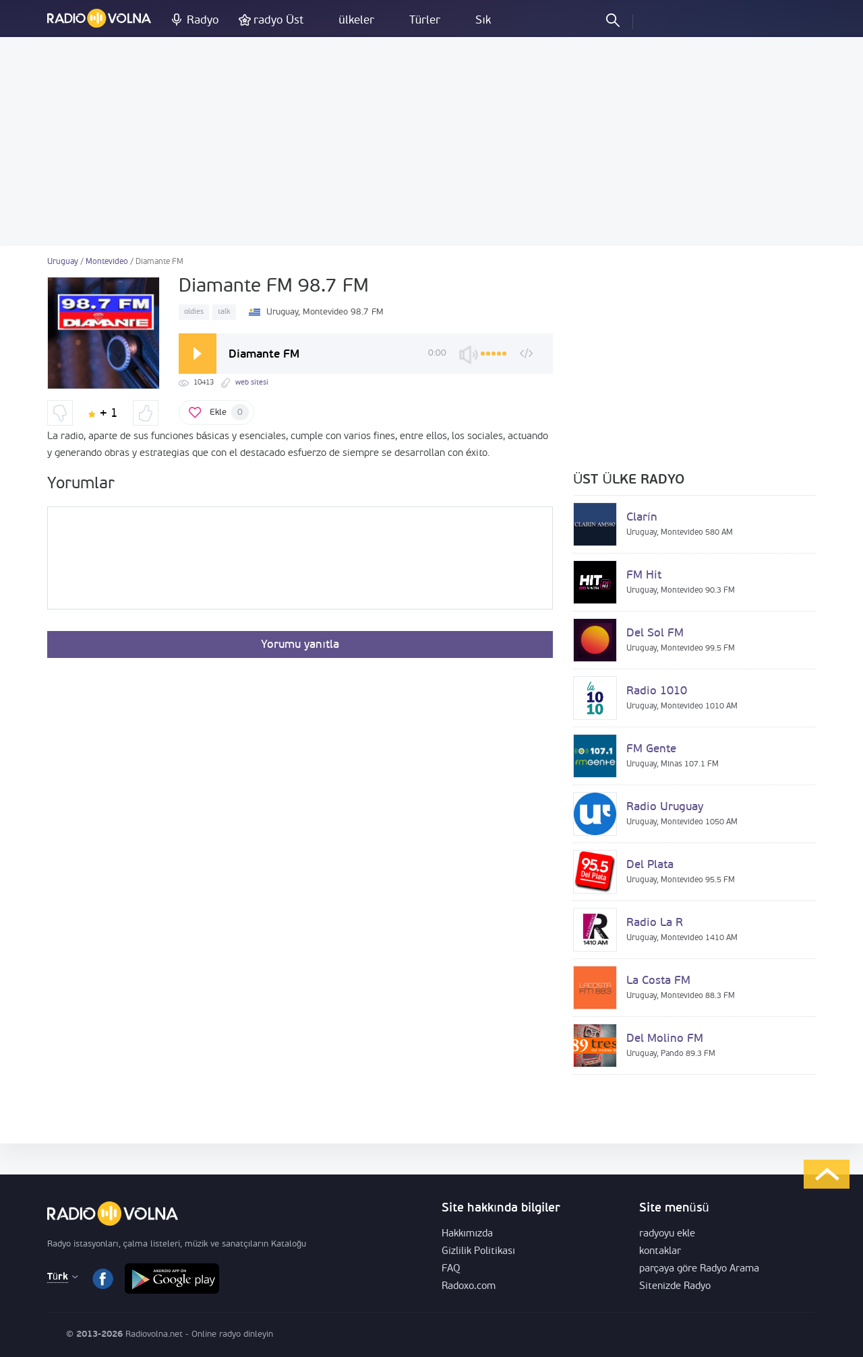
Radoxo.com (469, 1287)
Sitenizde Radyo (675, 1287)
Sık (483, 20)
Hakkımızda (467, 1234)
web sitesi (251, 383)
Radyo (202, 20)
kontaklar (660, 1252)
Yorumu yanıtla (300, 645)
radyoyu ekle (667, 1234)
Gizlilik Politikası (478, 1252)
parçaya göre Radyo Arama (699, 1269)
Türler (424, 20)
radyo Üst (278, 20)
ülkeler (356, 20)
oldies (194, 312)
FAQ (451, 1269)
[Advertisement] (431, 141)
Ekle (229, 412)
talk (224, 312)
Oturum (654, 19)
